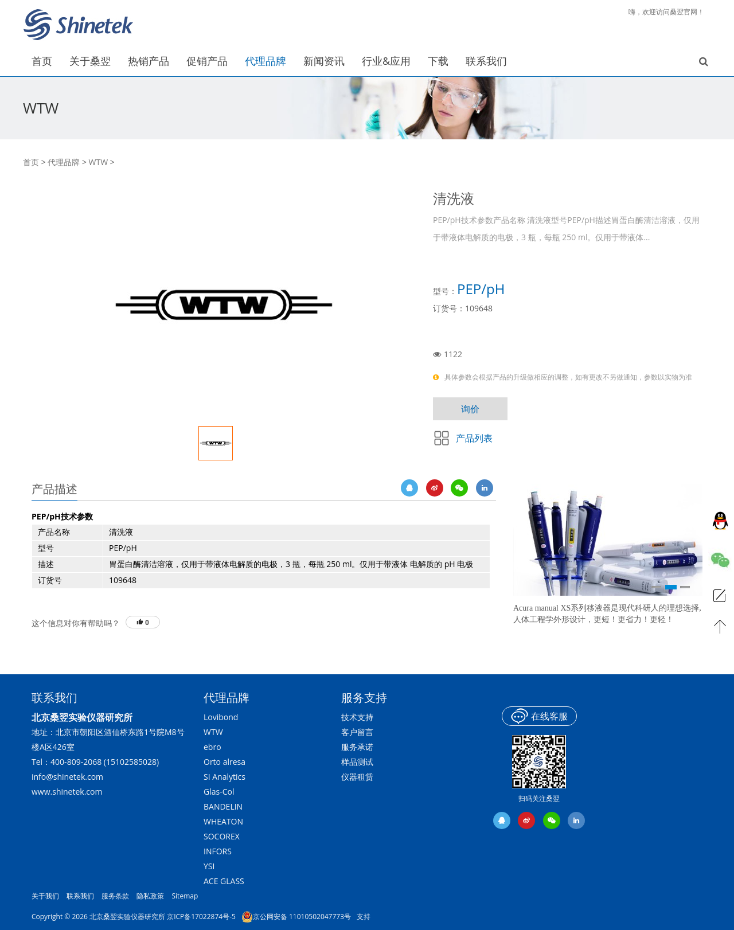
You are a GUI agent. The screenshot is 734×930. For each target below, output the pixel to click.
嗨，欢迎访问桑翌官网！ (666, 12)
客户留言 (357, 731)
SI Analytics (224, 776)
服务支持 (364, 697)
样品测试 (357, 761)
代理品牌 (64, 162)
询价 (470, 409)
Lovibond (221, 717)
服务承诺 (357, 746)
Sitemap (185, 896)
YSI (209, 866)
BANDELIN (223, 806)
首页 (31, 162)
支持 (363, 916)
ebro (212, 746)
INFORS (218, 851)
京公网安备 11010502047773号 (296, 917)
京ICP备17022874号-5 (201, 916)
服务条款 (115, 896)
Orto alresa (224, 761)
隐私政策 (150, 896)
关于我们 (45, 896)
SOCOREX (222, 836)
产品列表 (474, 438)
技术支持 (357, 717)
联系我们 (80, 896)
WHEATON (223, 821)
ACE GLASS (224, 881)
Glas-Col (219, 791)
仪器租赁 (357, 776)
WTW (98, 162)
